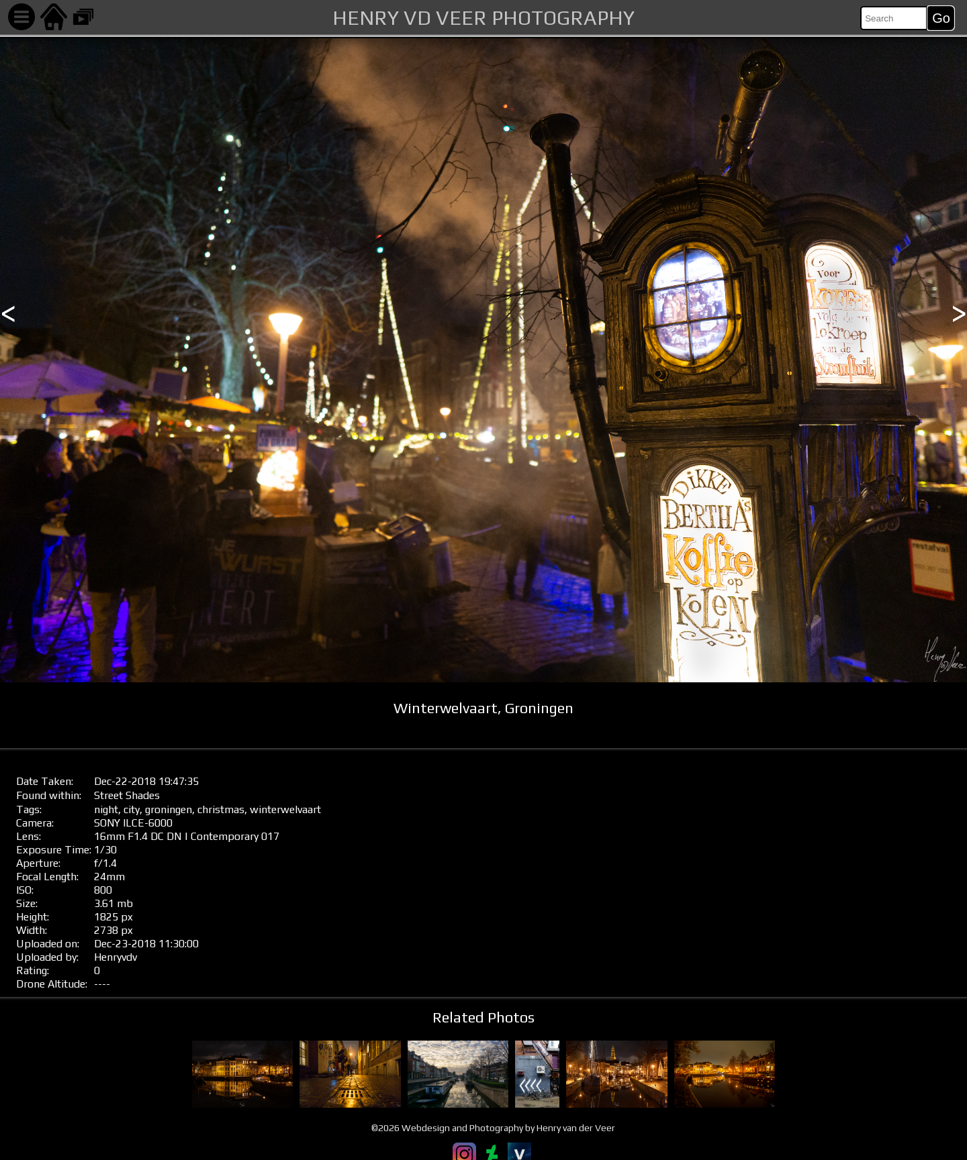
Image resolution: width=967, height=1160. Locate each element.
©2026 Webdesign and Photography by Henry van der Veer (493, 1127)
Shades (143, 795)
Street (108, 795)
